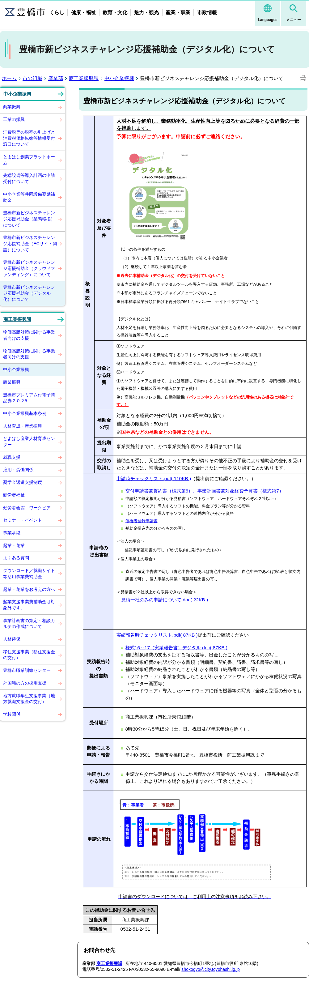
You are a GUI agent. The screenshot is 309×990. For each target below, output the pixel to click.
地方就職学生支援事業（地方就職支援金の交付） (29, 698)
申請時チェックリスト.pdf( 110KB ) (153, 478)
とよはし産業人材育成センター (29, 441)
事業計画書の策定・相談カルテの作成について (29, 623)
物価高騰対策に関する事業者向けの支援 (29, 335)
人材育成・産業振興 (22, 426)
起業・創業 (14, 545)
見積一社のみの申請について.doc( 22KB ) (164, 599)
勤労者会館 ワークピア (27, 507)
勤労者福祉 (14, 495)
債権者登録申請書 (141, 520)
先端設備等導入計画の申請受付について (29, 178)
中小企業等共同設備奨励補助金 (29, 197)
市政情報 (207, 12)
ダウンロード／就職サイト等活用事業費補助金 (29, 573)
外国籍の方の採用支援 (24, 683)
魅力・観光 (146, 12)
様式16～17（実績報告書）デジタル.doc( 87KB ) (176, 647)
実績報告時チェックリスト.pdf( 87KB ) (157, 635)
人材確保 (11, 639)
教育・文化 (115, 12)
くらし (56, 12)
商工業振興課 (84, 78)
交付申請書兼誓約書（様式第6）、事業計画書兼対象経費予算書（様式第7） (204, 490)
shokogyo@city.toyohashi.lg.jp (210, 969)
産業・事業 (178, 12)
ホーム (9, 78)
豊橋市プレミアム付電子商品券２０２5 (29, 397)
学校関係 (11, 714)
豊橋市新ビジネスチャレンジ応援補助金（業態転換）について (29, 218)
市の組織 (32, 78)
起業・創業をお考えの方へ (29, 589)
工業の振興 (14, 119)
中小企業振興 (119, 78)
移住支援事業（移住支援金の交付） (29, 654)
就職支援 (11, 457)
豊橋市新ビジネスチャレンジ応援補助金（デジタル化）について (29, 293)
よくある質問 (16, 557)
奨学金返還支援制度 (22, 482)
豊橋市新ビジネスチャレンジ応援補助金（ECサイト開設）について (30, 243)
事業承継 (11, 532)
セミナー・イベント (22, 520)
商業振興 (11, 106)
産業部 (55, 78)
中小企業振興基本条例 (24, 413)
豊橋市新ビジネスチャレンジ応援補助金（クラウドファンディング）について (29, 268)
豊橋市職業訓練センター (27, 670)
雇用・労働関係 (18, 469)
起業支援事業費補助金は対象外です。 (29, 604)
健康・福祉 (83, 12)
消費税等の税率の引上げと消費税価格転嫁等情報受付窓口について (29, 138)
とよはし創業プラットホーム (29, 159)
